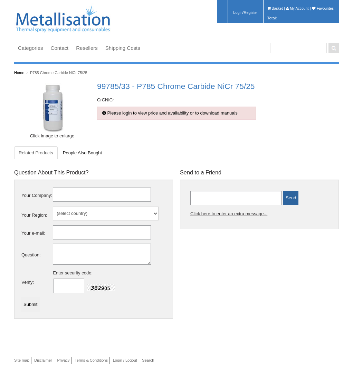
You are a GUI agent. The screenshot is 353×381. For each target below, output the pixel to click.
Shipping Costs (122, 48)
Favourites (323, 8)
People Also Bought (82, 152)
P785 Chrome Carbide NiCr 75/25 (58, 73)
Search (148, 360)
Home (19, 73)
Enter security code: (73, 272)
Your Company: (36, 195)
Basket (275, 8)
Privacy (63, 360)
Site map (21, 360)
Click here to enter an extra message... (228, 213)
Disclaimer (43, 360)
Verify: (27, 282)
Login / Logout (125, 360)
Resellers (87, 48)
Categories (30, 48)
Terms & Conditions (91, 360)
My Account (297, 8)
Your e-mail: (33, 233)
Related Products (36, 152)
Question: (31, 254)
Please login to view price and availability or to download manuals (170, 113)
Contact (60, 48)
